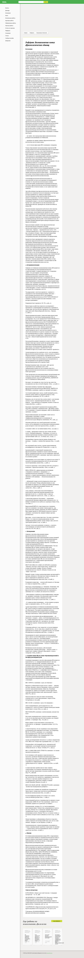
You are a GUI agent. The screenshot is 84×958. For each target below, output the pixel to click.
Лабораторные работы (10, 23)
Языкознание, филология (42, 32)
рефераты (32, 32)
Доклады (7, 10)
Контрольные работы (10, 18)
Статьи (7, 35)
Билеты (7, 8)
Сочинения (8, 33)
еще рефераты (56, 921)
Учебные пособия (9, 38)
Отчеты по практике (10, 28)
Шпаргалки (7, 40)
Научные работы (9, 25)
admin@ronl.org (49, 953)
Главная (25, 32)
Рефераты (7, 30)
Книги (6, 15)
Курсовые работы (9, 20)
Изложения (8, 13)
